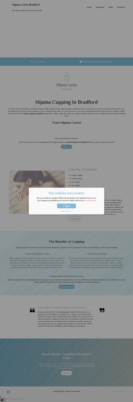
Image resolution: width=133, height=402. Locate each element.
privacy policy (90, 200)
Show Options (66, 211)
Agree (66, 206)
